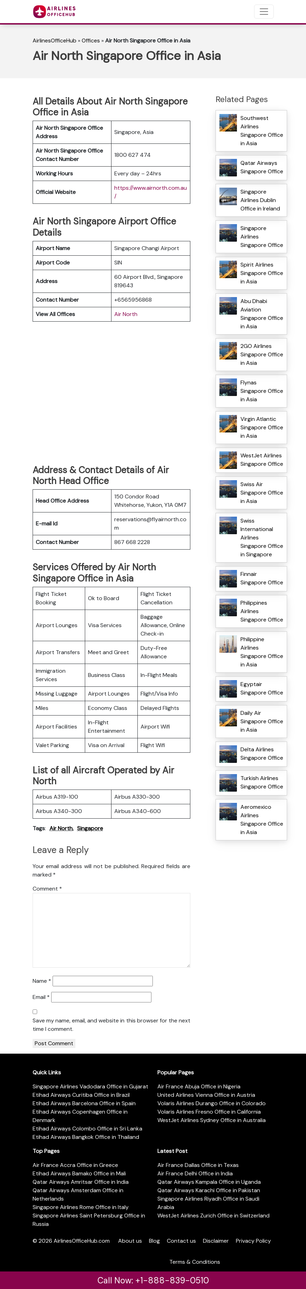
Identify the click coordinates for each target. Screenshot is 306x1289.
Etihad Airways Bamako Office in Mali (79, 1173)
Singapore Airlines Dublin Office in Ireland (260, 200)
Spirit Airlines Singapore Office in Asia (261, 273)
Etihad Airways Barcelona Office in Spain (84, 1103)
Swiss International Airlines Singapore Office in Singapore (261, 537)
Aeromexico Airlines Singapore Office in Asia (261, 819)
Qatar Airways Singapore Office (261, 167)
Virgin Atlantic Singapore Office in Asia (261, 427)
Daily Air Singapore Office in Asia (261, 721)
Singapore (90, 828)
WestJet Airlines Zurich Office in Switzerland (213, 1215)
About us (130, 1240)
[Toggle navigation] (264, 12)
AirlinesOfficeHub (54, 40)
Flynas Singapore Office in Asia (261, 391)
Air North (125, 314)
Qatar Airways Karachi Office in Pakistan (208, 1190)
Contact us (181, 1240)
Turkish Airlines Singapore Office (261, 782)
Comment (47, 888)
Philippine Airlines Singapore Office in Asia (261, 652)
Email (41, 997)
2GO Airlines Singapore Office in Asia (261, 354)
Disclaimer (216, 1240)
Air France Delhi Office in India (195, 1173)
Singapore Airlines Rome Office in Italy (81, 1207)
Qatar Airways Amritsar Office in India (81, 1182)
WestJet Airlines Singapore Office (261, 460)
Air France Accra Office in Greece (75, 1165)
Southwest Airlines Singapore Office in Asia (261, 130)
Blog (154, 1240)
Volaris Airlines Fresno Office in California (209, 1111)
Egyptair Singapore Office (261, 688)
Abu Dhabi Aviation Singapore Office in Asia (261, 313)
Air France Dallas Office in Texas (198, 1165)
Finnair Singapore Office (261, 578)
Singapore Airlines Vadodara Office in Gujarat (90, 1086)
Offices (91, 40)
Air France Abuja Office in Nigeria (198, 1086)
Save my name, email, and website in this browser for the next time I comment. (112, 1025)
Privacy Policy (253, 1240)
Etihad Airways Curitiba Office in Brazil (81, 1095)
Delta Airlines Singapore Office (261, 753)
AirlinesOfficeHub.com (82, 1240)
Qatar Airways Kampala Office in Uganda (209, 1182)
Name (42, 981)
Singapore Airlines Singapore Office (261, 236)
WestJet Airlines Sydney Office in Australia (211, 1120)
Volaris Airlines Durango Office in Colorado (211, 1103)
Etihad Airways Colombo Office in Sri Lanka (87, 1128)
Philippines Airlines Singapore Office (261, 611)
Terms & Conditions (194, 1261)
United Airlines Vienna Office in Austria (206, 1095)
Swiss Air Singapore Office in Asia (261, 493)
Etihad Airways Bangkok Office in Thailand (86, 1137)
